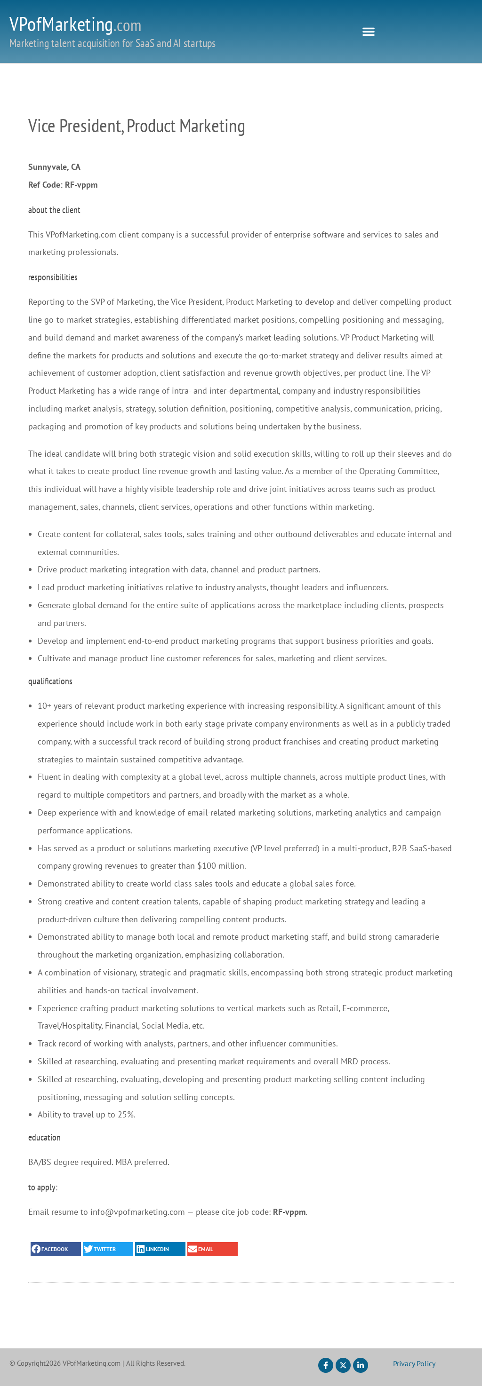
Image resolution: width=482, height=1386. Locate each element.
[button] (368, 31)
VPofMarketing (75, 24)
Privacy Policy (414, 1363)
